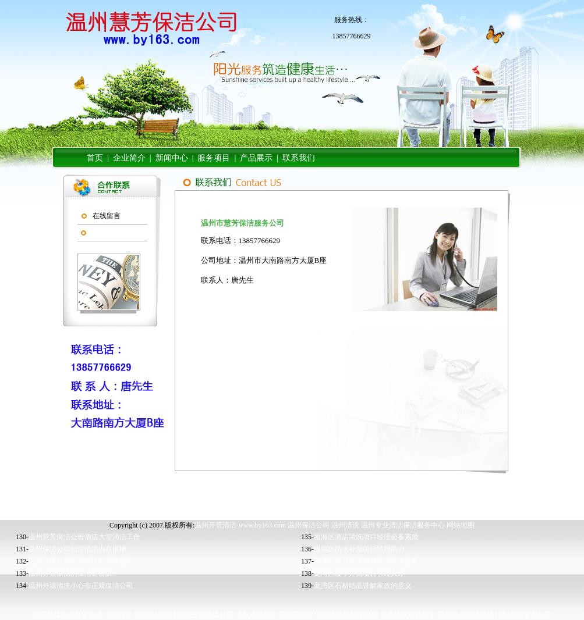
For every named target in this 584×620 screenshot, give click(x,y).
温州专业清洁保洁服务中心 (403, 525)
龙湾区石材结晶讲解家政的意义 (363, 586)
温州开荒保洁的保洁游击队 (70, 573)
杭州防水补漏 (357, 615)
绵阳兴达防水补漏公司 (67, 615)
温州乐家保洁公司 (307, 615)
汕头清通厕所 (256, 615)
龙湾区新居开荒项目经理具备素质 (366, 561)
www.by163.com (262, 525)
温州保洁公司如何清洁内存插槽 (77, 549)
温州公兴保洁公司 (466, 615)
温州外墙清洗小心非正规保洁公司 (81, 586)
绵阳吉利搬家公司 (523, 615)
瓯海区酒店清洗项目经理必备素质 (366, 537)
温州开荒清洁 (215, 525)
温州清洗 (345, 525)
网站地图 (461, 525)
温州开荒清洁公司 (205, 615)
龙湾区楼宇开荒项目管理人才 (359, 573)
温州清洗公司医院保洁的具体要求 (81, 561)
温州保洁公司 (309, 525)
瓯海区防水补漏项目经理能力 (359, 549)
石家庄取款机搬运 (408, 615)
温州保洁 (118, 615)
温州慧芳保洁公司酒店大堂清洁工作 (84, 537)
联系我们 (106, 233)
